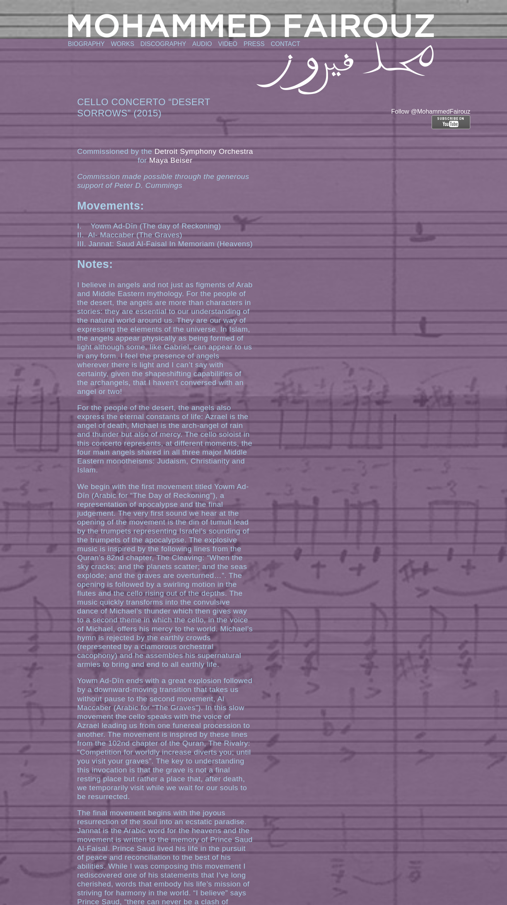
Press (254, 44)
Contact (285, 44)
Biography (86, 44)
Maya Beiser (171, 160)
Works (122, 44)
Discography (163, 44)
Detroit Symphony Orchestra (203, 151)
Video (227, 44)
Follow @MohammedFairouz (431, 111)
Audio (202, 44)
